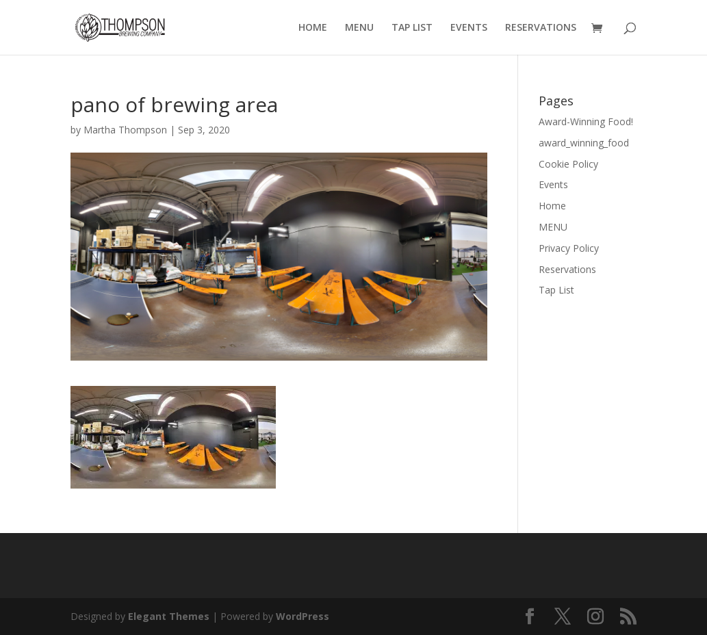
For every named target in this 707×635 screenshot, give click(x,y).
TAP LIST (412, 28)
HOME (312, 28)
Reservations (567, 269)
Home (552, 205)
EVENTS (468, 28)
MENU (359, 28)
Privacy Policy (569, 248)
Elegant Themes (168, 616)
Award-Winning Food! (586, 121)
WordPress (302, 616)
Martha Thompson (125, 129)
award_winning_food (584, 142)
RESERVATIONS (540, 28)
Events (553, 184)
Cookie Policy (568, 163)
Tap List (556, 289)
